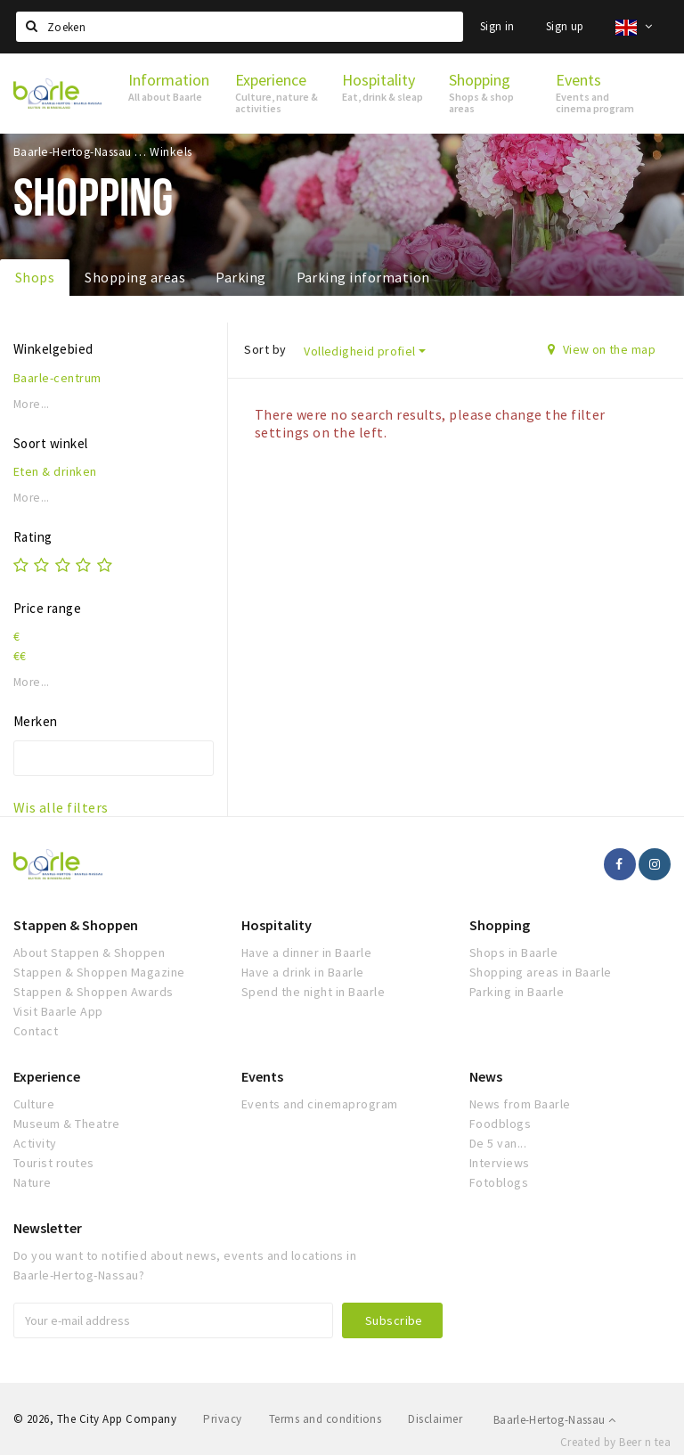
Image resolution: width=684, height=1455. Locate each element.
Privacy (222, 1418)
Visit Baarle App (58, 1011)
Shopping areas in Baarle (540, 972)
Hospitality (276, 925)
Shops (34, 277)
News (485, 1076)
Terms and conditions (325, 1418)
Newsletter (47, 1228)
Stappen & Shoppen (75, 925)
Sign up (565, 26)
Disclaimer (435, 1418)
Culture (33, 1104)
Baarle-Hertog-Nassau (554, 1419)
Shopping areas (135, 277)
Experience (46, 1076)
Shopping (499, 925)
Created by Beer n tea (615, 1442)
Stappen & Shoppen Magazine (98, 972)
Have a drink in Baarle (302, 972)
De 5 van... (497, 1143)
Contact (35, 1031)
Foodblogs (500, 1124)
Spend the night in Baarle (313, 992)
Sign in (497, 26)
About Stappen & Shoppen (89, 952)
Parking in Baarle (516, 992)
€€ (20, 656)
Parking (240, 277)
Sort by (265, 349)
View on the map (602, 349)
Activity (35, 1143)
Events (262, 1076)
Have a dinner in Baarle (306, 952)
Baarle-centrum (57, 378)
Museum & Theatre (66, 1124)
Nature (32, 1182)
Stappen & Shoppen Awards (93, 992)
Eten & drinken (55, 471)
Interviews (499, 1163)
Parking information (363, 277)
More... (31, 404)
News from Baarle (520, 1104)
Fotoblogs (498, 1182)
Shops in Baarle (513, 952)
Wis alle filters (61, 807)
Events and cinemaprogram (319, 1104)
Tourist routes (53, 1163)
